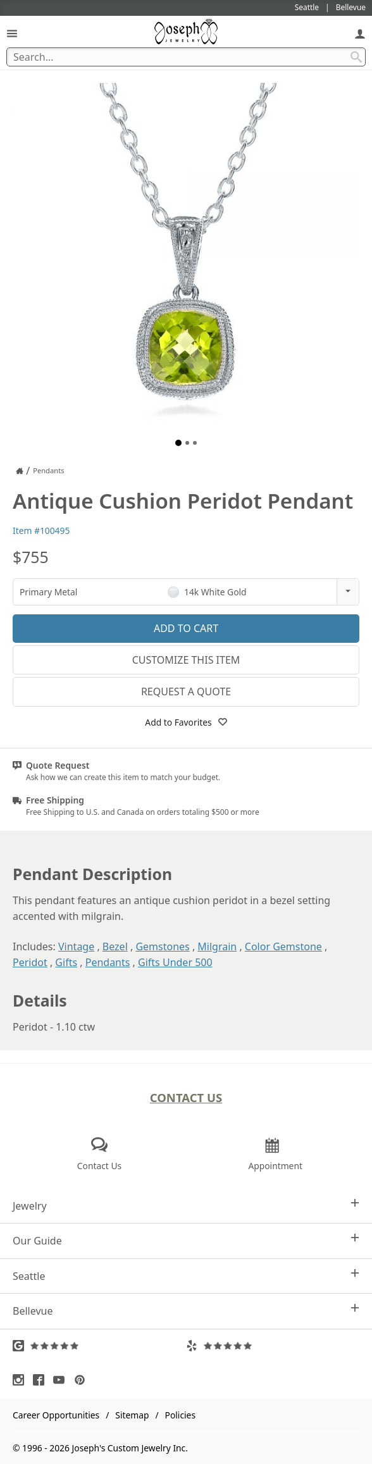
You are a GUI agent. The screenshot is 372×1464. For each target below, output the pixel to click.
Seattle (186, 1276)
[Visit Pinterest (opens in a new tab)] (83, 1380)
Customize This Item (186, 660)
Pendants (107, 962)
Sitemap (132, 1415)
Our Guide (186, 1240)
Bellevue (186, 1310)
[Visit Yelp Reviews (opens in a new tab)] (272, 1345)
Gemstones (162, 946)
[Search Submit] (356, 56)
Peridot (30, 962)
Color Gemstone (283, 946)
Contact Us (186, 1097)
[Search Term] (186, 56)
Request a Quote (186, 691)
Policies (180, 1415)
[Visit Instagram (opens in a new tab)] (21, 1380)
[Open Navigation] (12, 33)
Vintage (76, 946)
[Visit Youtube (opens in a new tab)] (62, 1380)
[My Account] (360, 33)
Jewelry (186, 1205)
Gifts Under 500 (175, 962)
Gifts (66, 962)
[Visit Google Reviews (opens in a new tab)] (99, 1345)
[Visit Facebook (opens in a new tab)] (42, 1380)
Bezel (115, 946)
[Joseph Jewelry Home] (19, 471)
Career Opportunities (56, 1415)
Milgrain (217, 946)
